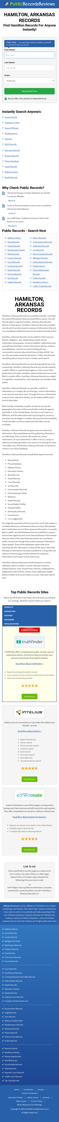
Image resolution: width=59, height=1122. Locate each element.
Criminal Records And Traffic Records (20, 977)
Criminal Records (15, 266)
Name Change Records (42, 254)
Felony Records (39, 238)
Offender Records (40, 258)
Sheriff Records (11, 1060)
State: (7, 75)
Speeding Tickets (12, 122)
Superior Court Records (14, 1072)
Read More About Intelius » (29, 731)
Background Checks (16, 250)
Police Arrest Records (13, 1037)
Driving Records (14, 274)
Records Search (11, 1048)
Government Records (14, 1008)
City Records (10, 953)
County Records (14, 258)
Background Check (12, 941)
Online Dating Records (42, 262)
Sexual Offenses (11, 128)
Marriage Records (12, 150)
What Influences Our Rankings (29, 1104)
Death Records (11, 177)
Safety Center (32, 1097)
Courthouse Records (13, 973)
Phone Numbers (12, 161)
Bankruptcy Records (13, 945)
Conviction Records (13, 957)
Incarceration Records (42, 242)
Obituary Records (12, 1028)
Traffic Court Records (13, 1076)
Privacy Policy (36, 1101)
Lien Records (38, 250)
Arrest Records (11, 117)
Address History (11, 172)
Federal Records (14, 282)
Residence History (40, 282)
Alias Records (13, 242)
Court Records (14, 262)
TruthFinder (28, 1089)
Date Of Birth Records (14, 981)
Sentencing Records (13, 1056)
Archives (46, 1097)
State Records (10, 1068)
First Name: (9, 49)
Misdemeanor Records (14, 1024)
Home (16, 1089)
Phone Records (11, 1033)
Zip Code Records (12, 1080)
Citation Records (11, 949)
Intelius (41, 1089)
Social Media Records (13, 1064)
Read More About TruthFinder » (29, 663)
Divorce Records (12, 155)
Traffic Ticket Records (42, 286)
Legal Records (11, 166)
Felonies (8, 138)
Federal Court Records (14, 997)
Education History (12, 989)
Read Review (29, 696)
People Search (39, 266)
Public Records (39, 278)
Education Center (16, 1097)
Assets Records (11, 937)
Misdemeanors (11, 133)
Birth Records (10, 144)
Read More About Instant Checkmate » (30, 817)
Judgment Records (41, 246)
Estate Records (11, 993)
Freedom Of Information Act (16, 1001)
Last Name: (9, 62)
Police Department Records (41, 272)
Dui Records (13, 278)
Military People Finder (14, 1020)
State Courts (21, 1101)
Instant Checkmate (29, 1093)
